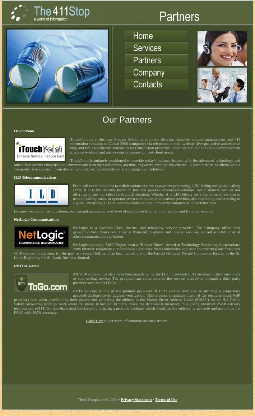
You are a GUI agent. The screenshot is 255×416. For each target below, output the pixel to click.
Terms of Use (166, 399)
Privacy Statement (136, 399)
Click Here (94, 321)
